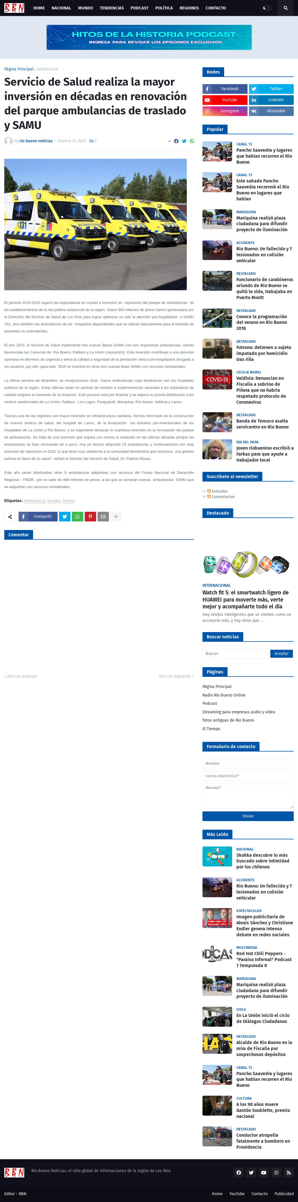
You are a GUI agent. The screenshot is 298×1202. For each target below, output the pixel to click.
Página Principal (18, 69)
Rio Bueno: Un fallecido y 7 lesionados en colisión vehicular (264, 254)
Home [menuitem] (39, 8)
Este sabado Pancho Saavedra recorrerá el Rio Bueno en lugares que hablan (262, 189)
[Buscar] (248, 654)
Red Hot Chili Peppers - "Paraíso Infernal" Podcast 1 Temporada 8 (264, 959)
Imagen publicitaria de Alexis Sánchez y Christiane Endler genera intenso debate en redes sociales (264, 925)
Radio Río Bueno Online (224, 695)
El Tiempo (211, 728)
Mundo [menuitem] (85, 8)
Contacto (260, 1193)
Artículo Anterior (22, 676)
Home (217, 1193)
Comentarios (221, 496)
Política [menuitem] (164, 8)
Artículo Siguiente (175, 676)
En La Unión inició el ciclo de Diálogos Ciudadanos (262, 1018)
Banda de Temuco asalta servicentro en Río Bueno (262, 424)
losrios (69, 501)
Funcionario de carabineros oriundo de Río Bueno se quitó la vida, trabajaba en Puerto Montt (264, 288)
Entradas (217, 491)
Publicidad (284, 1193)
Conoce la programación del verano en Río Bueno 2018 (261, 322)
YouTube (237, 1193)
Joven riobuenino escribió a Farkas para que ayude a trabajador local (265, 454)
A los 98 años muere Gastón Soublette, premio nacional (263, 1110)
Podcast (209, 703)
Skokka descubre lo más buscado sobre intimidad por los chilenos (262, 861)
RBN (23, 1193)
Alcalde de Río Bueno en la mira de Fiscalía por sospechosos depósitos (264, 1048)
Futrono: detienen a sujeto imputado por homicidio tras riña (263, 353)
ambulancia (47, 69)
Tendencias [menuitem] (112, 8)
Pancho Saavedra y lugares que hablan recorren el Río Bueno (264, 156)
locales (53, 501)
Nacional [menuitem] (61, 8)
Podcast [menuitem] (140, 8)
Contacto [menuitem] (216, 8)
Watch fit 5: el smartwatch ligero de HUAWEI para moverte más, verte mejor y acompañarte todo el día (245, 599)
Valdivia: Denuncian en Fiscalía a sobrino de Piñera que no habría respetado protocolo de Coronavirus (261, 390)
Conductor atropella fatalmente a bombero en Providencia (263, 1141)
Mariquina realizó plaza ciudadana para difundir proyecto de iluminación (261, 224)
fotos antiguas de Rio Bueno (228, 720)
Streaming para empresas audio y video (238, 712)
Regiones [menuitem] (189, 8)
